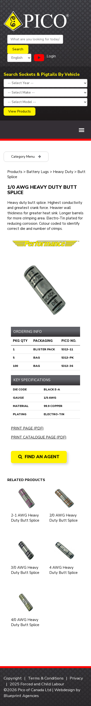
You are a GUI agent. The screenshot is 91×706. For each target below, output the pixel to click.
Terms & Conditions (46, 678)
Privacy (76, 678)
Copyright (13, 678)
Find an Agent (38, 457)
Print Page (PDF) (27, 428)
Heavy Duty (63, 171)
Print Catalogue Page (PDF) (38, 437)
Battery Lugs (37, 171)
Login (51, 56)
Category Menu (26, 156)
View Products (19, 111)
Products (14, 171)
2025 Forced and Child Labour (37, 684)
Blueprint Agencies (21, 695)
